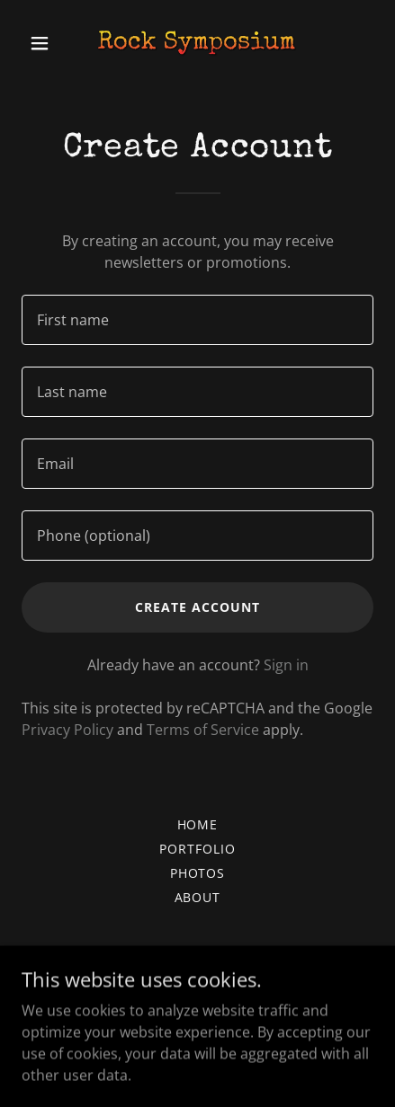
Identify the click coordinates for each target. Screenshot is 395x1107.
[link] (197, 43)
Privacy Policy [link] (67, 729)
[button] (48, 43)
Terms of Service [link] (203, 729)
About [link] (198, 897)
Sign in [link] (286, 665)
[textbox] (197, 320)
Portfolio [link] (197, 848)
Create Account (197, 606)
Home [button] (198, 824)
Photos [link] (198, 872)
